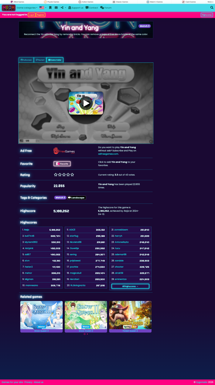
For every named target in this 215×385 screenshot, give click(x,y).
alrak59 (119, 273)
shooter (119, 266)
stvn (27, 260)
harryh (118, 235)
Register (40, 15)
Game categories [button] (26, 7)
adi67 (28, 254)
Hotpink (29, 248)
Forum (105, 7)
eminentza (120, 279)
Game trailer (54, 60)
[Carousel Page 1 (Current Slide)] (84, 334)
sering (73, 254)
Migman (29, 279)
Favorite (62, 163)
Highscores (207, 15)
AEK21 (72, 229)
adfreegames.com (108, 153)
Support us (75, 7)
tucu (117, 248)
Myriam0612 (31, 242)
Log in (31, 15)
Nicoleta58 (75, 242)
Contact (92, 7)
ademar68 (120, 254)
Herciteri (74, 279)
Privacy (28, 382)
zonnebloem (121, 229)
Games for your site (12, 382)
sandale (119, 260)
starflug (74, 235)
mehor (28, 273)
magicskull (75, 273)
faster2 (29, 266)
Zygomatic (202, 382)
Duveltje (74, 248)
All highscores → (130, 286)
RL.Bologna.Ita (77, 285)
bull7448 (29, 235)
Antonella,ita (121, 242)
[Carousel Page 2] (87, 334)
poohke (74, 266)
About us (38, 382)
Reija (26, 229)
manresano (32, 285)
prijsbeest (75, 260)
